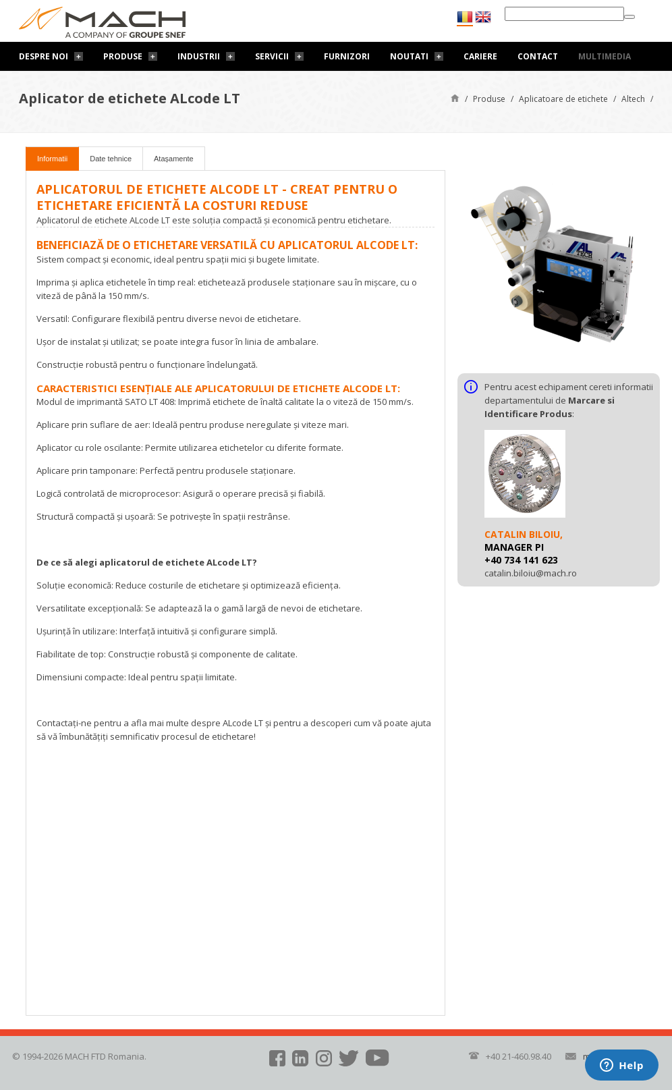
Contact (537, 56)
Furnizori (347, 56)
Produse (122, 56)
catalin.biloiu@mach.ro (530, 573)
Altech (633, 99)
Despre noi (43, 56)
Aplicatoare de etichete (563, 99)
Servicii (272, 56)
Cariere (480, 56)
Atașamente (174, 159)
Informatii (52, 159)
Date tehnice (111, 159)
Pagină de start (455, 97)
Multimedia (604, 56)
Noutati (409, 56)
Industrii (198, 56)
